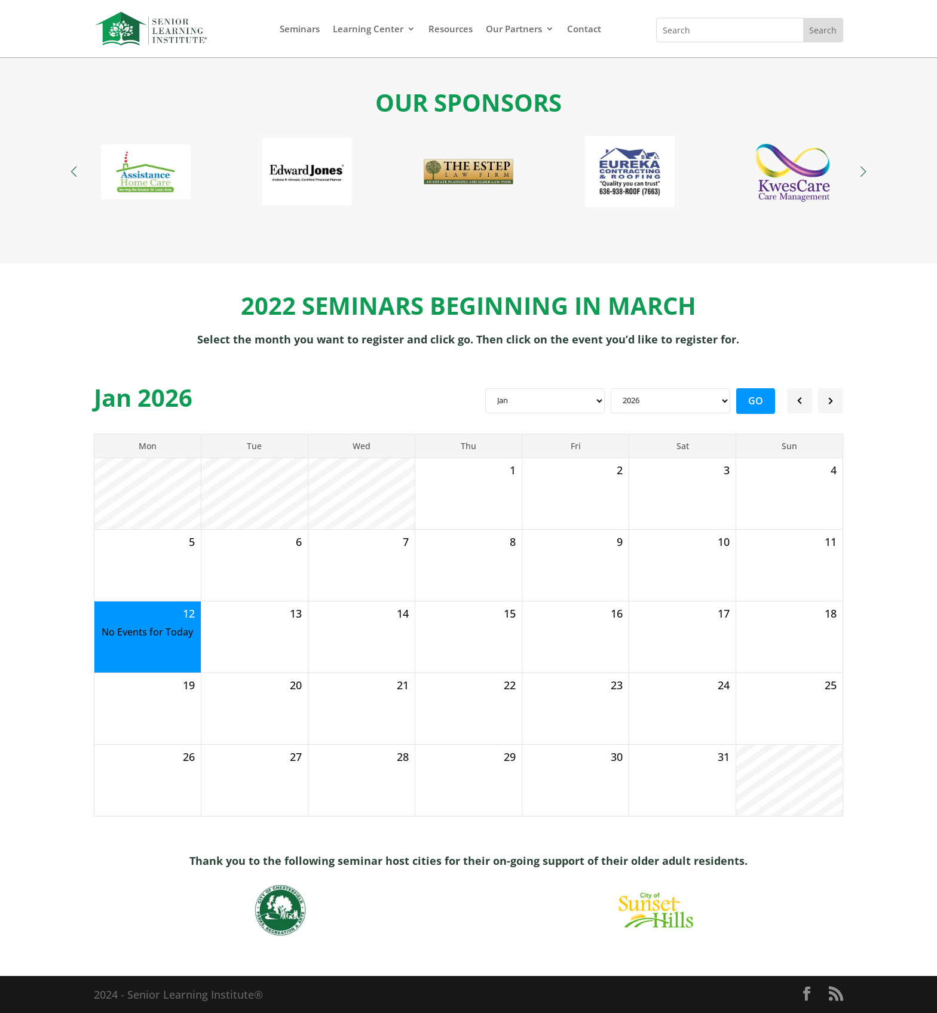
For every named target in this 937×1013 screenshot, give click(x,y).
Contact (584, 29)
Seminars (300, 29)
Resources (450, 29)
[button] (863, 171)
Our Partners (514, 29)
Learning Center (368, 29)
